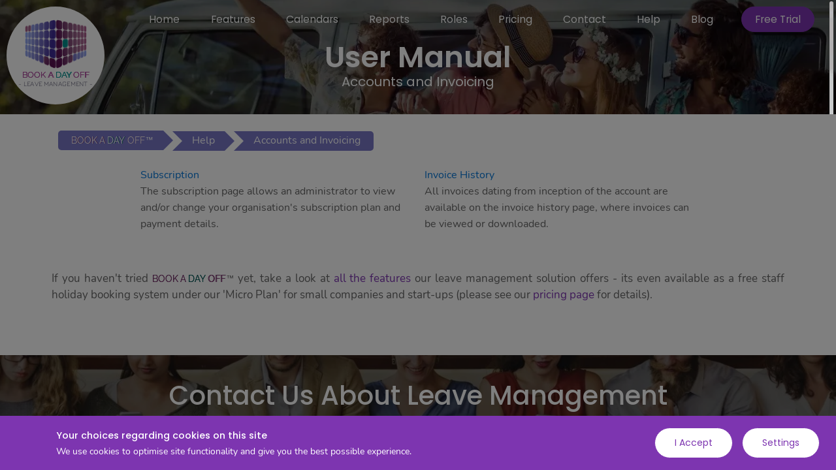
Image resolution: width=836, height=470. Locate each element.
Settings (780, 442)
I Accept (694, 442)
